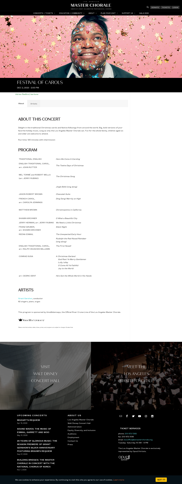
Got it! (161, 479)
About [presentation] (21, 103)
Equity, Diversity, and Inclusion (82, 430)
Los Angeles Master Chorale (81, 419)
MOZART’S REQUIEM (28, 420)
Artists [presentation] (33, 103)
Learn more (118, 479)
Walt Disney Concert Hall (79, 423)
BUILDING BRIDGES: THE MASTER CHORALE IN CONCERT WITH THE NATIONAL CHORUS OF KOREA (36, 463)
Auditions (72, 433)
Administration (75, 426)
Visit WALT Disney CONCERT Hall (45, 373)
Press (70, 444)
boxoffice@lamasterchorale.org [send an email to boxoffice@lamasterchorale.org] (138, 439)
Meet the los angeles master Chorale (137, 373)
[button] (44, 13)
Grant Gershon (25, 298)
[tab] (21, 103)
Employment (73, 437)
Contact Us (73, 441)
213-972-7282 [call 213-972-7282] (131, 433)
